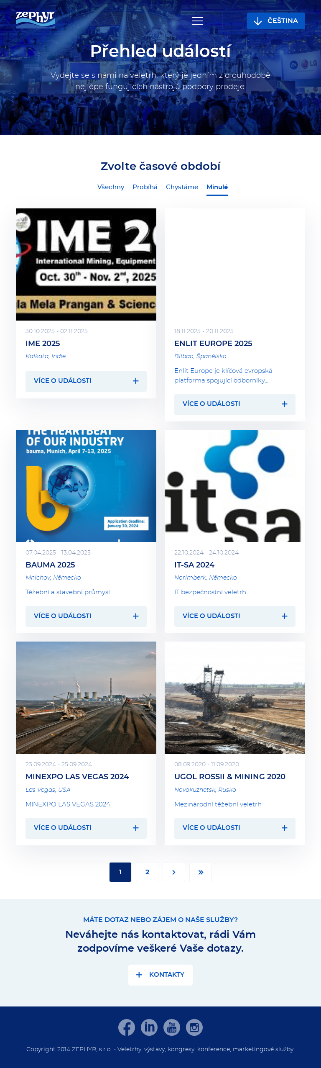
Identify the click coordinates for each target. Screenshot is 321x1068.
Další (174, 872)
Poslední (200, 872)
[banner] (35, 21)
